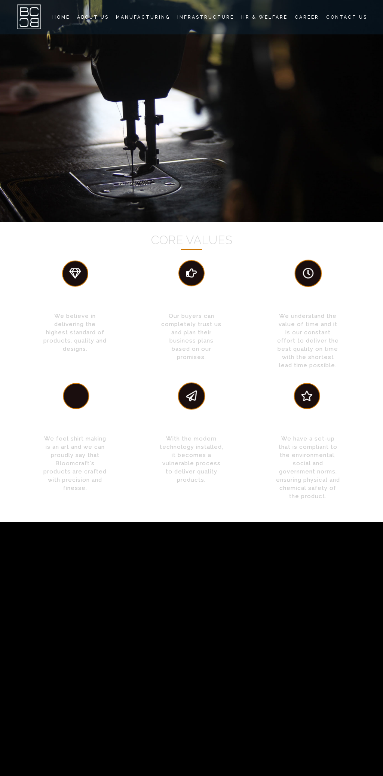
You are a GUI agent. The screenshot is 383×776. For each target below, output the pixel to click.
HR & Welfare (264, 17)
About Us (93, 17)
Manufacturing (143, 17)
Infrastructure (205, 17)
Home (61, 17)
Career (307, 17)
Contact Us (346, 17)
